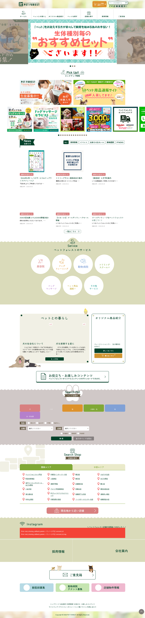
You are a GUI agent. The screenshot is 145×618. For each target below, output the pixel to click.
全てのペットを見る (84, 438)
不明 (48, 423)
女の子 (41, 423)
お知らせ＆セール (97, 142)
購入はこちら (109, 356)
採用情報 (73, 142)
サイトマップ (53, 607)
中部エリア (99, 467)
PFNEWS (120, 142)
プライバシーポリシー (66, 607)
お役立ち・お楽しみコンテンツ (84, 604)
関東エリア (46, 467)
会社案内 (63, 604)
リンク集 (77, 607)
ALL (66, 142)
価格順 (74, 433)
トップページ (54, 604)
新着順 (65, 433)
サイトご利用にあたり (88, 607)
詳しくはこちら (108, 351)
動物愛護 (110, 142)
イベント (83, 142)
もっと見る (54, 359)
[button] (70, 66)
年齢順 (82, 433)
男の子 (33, 423)
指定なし (57, 423)
